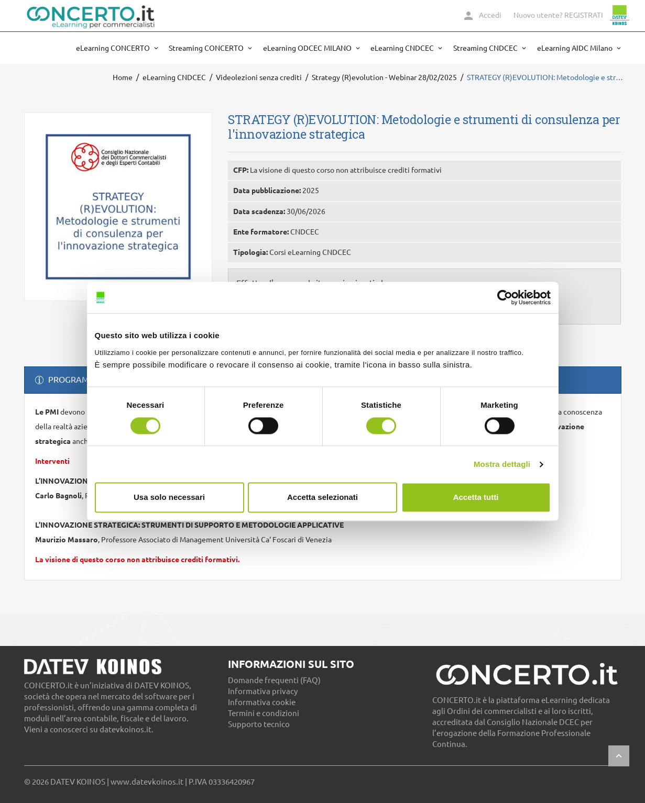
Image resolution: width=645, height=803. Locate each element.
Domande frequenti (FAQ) (274, 680)
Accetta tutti (476, 497)
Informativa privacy (263, 691)
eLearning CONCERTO (113, 48)
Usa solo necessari (169, 497)
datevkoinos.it (125, 729)
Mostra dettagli (502, 464)
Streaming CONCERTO (207, 48)
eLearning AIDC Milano (575, 48)
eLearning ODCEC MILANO (308, 48)
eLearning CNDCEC (402, 48)
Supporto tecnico (259, 724)
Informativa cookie (262, 702)
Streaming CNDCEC (486, 48)
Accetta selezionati (322, 497)
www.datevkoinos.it (147, 781)
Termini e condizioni (263, 713)
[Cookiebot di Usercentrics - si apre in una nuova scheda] (505, 297)
